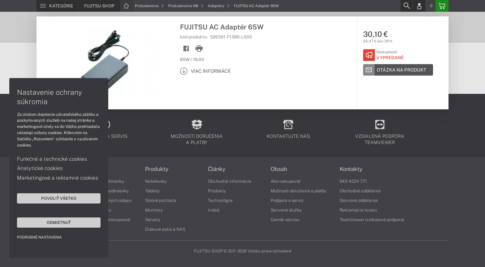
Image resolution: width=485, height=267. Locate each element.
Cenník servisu (285, 219)
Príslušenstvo (149, 6)
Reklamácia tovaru (358, 210)
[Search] (406, 6)
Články (216, 169)
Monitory (154, 210)
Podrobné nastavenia (39, 237)
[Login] (419, 6)
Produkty (157, 169)
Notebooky (156, 181)
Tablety (152, 190)
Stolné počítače (160, 200)
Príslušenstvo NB (186, 6)
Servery (152, 219)
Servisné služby (286, 210)
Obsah (279, 169)
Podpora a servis (287, 200)
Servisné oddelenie (359, 200)
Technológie (220, 200)
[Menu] (57, 6)
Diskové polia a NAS (165, 229)
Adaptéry (219, 6)
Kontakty (351, 169)
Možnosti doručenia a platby (298, 190)
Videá (213, 210)
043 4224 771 (353, 181)
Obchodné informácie (229, 181)
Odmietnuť (59, 222)
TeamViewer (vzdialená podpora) (372, 219)
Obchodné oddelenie (360, 190)
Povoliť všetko (58, 198)
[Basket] (442, 6)
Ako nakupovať (286, 181)
